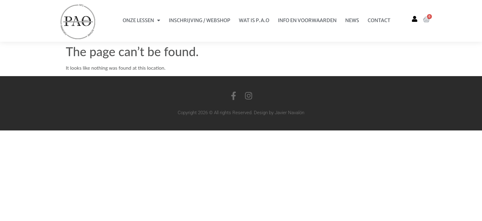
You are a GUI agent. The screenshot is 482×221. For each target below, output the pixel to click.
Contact (379, 20)
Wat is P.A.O (254, 20)
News (352, 20)
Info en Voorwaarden (307, 20)
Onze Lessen (141, 20)
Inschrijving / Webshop (199, 20)
